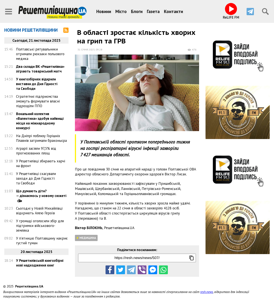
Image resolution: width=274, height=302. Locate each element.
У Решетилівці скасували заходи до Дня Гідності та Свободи (36, 178)
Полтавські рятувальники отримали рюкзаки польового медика (40, 54)
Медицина (87, 238)
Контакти (173, 11)
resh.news (206, 292)
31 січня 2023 (86, 49)
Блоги (137, 11)
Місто (121, 11)
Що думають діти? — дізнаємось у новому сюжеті (41, 193)
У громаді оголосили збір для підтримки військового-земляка (40, 226)
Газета (153, 11)
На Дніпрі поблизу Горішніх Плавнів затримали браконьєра (41, 138)
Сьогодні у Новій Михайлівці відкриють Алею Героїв (39, 210)
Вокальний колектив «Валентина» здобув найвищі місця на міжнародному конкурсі (40, 120)
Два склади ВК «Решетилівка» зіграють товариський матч (40, 69)
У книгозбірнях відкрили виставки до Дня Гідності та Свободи (36, 84)
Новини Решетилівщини (31, 30)
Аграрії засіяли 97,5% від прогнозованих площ (36, 150)
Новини (103, 11)
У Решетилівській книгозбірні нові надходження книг (39, 263)
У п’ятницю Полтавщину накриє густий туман (42, 240)
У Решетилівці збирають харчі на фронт (40, 163)
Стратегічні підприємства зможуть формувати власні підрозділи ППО (38, 101)
